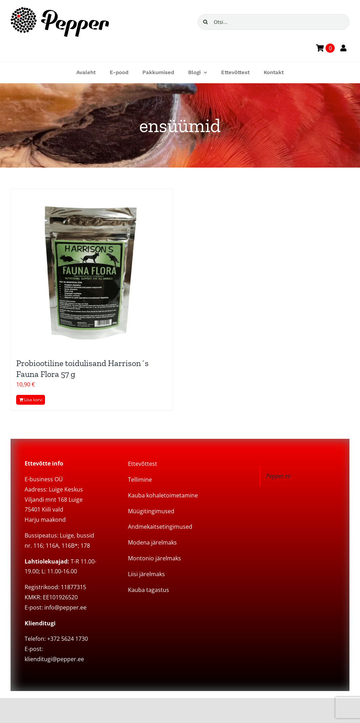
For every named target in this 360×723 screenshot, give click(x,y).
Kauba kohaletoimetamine (163, 495)
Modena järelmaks (152, 542)
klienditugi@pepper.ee (54, 659)
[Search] (205, 22)
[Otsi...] (273, 22)
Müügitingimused (151, 511)
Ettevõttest (142, 464)
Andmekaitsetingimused (160, 526)
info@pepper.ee (65, 607)
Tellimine (140, 479)
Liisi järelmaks (146, 574)
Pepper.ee (278, 476)
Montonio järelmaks (154, 558)
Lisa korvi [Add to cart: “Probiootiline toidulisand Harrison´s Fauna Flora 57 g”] (33, 400)
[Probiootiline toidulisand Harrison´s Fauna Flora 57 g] (92, 270)
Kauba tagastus (148, 590)
